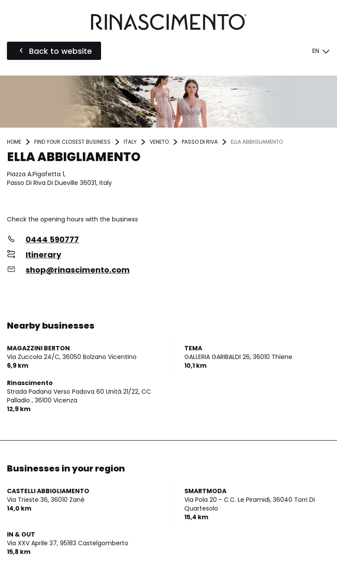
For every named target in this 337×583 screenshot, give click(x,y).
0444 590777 (52, 239)
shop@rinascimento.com (78, 269)
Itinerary (43, 254)
